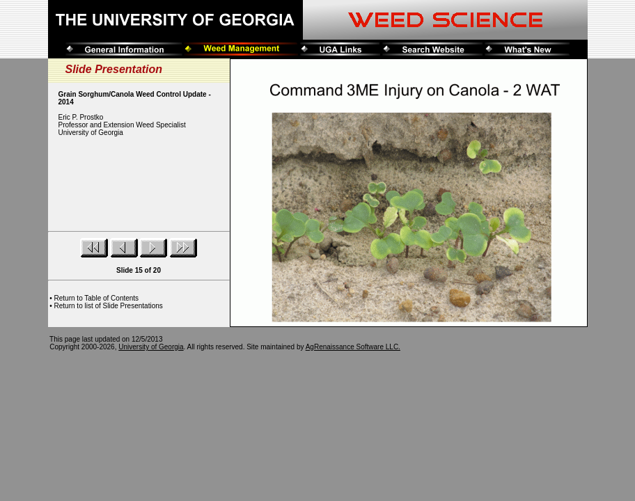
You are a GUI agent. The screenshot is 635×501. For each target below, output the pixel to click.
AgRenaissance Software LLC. (353, 347)
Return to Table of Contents (96, 298)
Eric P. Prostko (81, 117)
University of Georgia (150, 347)
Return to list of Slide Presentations (108, 306)
